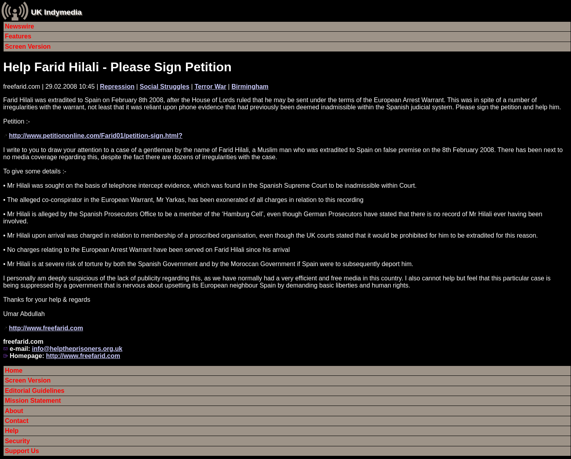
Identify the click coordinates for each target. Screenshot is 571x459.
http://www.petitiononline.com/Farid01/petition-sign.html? (95, 135)
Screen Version (28, 46)
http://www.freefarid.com (46, 328)
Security (17, 441)
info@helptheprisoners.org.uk (77, 348)
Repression (117, 86)
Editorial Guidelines (34, 390)
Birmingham (250, 86)
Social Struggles (164, 86)
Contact (17, 420)
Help (12, 430)
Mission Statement (33, 400)
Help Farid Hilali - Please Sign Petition (117, 67)
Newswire (19, 26)
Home (13, 370)
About (14, 411)
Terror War (210, 86)
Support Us (22, 451)
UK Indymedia (56, 12)
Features (18, 36)
